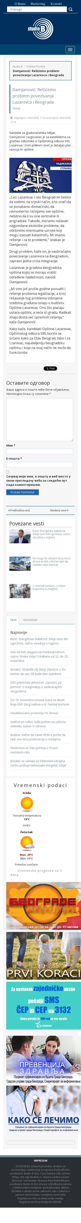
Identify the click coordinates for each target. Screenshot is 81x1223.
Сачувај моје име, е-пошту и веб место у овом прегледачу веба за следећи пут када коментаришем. (38, 480)
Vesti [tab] (13, 620)
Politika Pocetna (36, 66)
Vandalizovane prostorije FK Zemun (34, 713)
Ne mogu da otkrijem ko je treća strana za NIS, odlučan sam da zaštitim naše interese (51, 562)
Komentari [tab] (30, 620)
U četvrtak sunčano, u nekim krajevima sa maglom (49, 587)
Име (10, 445)
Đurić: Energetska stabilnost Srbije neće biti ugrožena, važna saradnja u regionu (51, 534)
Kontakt (56, 4)
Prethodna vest (19, 510)
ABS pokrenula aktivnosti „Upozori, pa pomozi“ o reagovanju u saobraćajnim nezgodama (36, 687)
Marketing (38, 4)
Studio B (18, 66)
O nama (20, 4)
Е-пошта (14, 458)
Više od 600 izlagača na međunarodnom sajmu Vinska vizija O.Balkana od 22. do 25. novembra (39, 656)
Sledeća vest (59, 510)
